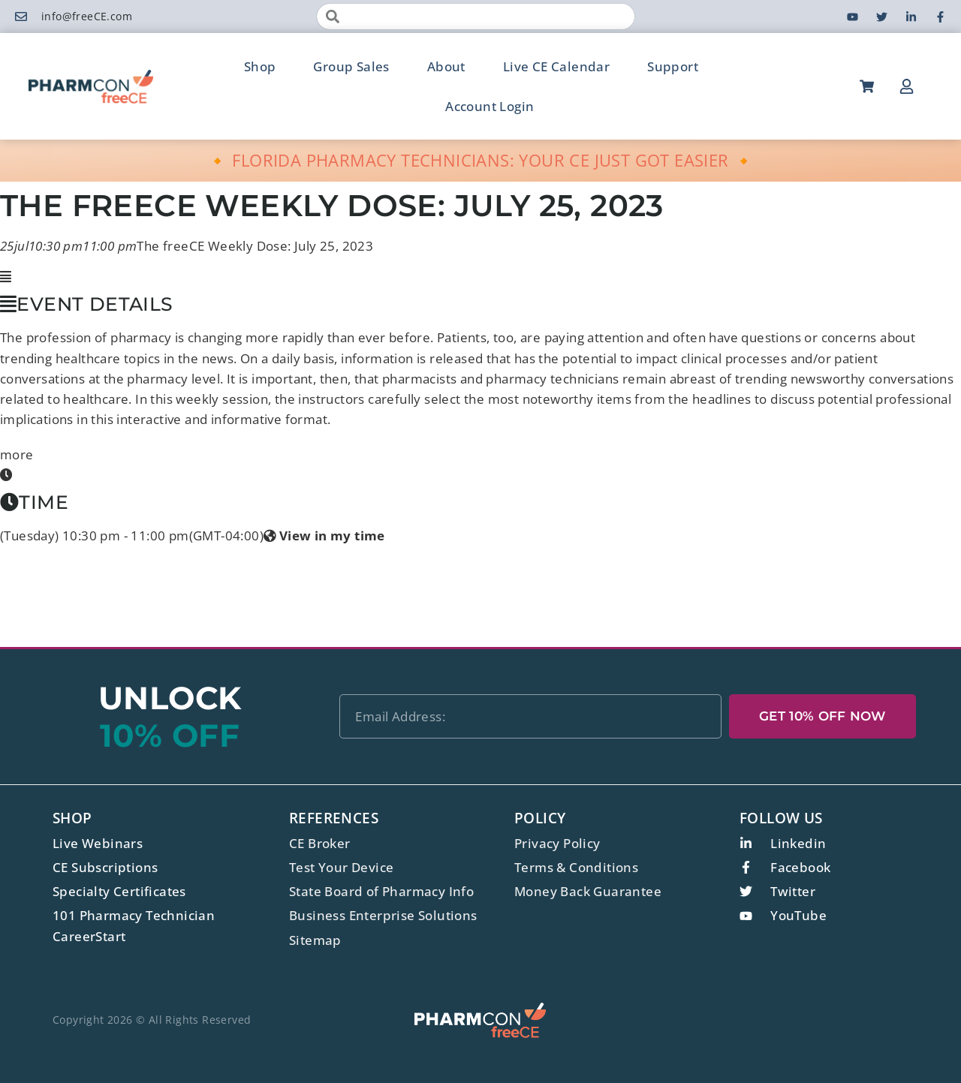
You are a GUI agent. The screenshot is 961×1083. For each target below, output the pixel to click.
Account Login (489, 106)
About (446, 66)
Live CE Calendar (556, 66)
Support (672, 66)
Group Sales (351, 66)
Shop (260, 66)
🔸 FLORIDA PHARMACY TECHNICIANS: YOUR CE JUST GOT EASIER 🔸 (481, 160)
